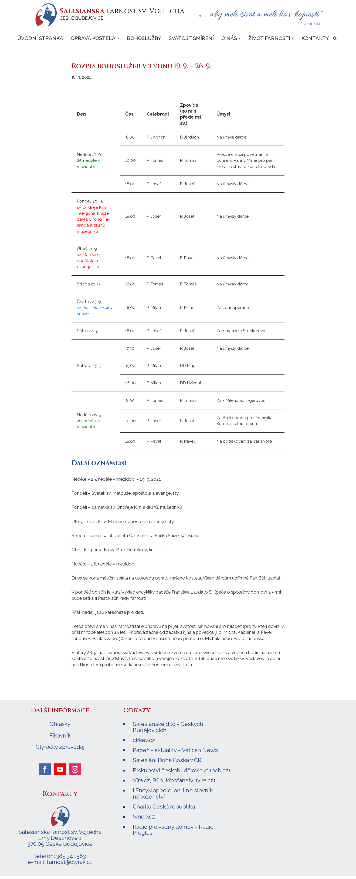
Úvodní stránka (40, 38)
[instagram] (75, 773)
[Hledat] (335, 38)
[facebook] (45, 773)
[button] (118, 38)
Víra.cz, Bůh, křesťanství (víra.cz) (174, 783)
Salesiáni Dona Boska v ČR (167, 763)
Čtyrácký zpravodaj (60, 750)
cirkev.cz (144, 743)
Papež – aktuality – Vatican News (175, 753)
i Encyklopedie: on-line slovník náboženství (173, 796)
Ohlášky (60, 728)
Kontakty (315, 38)
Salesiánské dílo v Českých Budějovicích (168, 730)
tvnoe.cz (144, 819)
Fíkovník (60, 739)
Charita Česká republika (164, 809)
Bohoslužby (144, 38)
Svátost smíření (190, 38)
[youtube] (60, 773)
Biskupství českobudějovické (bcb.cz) (181, 773)
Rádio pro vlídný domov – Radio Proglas (173, 832)
